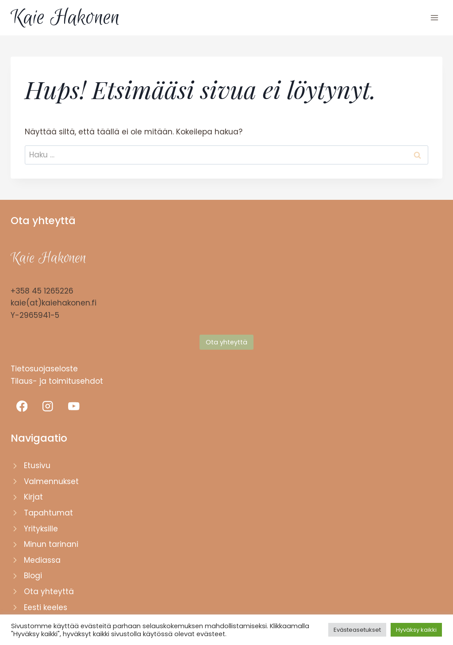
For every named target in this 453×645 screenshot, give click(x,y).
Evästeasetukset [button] (357, 630)
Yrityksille (41, 528)
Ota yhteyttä (49, 591)
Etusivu (37, 465)
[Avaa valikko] (434, 17)
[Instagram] (48, 406)
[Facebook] (22, 406)
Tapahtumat (48, 513)
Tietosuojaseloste (44, 368)
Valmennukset (51, 481)
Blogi (33, 575)
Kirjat (33, 497)
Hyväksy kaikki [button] (416, 630)
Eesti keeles (45, 607)
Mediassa (42, 560)
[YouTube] (73, 406)
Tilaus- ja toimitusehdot (57, 381)
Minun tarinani (51, 544)
